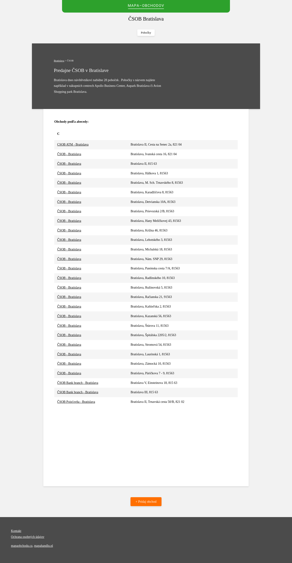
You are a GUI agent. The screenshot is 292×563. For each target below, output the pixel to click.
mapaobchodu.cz (21, 545)
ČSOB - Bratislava (69, 154)
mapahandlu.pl (43, 545)
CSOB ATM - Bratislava (73, 144)
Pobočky (146, 32)
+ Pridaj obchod (146, 501)
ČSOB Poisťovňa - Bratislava (76, 402)
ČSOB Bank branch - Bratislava (77, 383)
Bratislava (59, 60)
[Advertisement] (146, 441)
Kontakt (16, 531)
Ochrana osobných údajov (27, 537)
